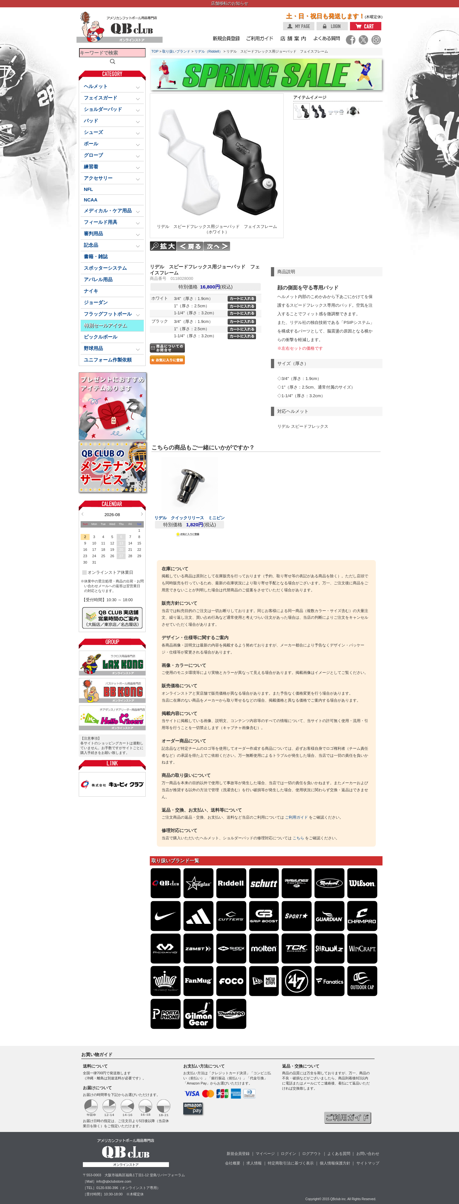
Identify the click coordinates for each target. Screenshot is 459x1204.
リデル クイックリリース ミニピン (189, 517)
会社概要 (232, 1163)
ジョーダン (96, 302)
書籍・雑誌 (96, 256)
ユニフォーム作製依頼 (108, 359)
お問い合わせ (367, 1153)
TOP (154, 51)
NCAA (91, 199)
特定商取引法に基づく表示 (291, 1163)
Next (142, 513)
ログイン (288, 1153)
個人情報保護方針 (335, 1163)
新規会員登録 (238, 1153)
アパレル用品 (98, 279)
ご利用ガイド (296, 817)
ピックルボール (100, 336)
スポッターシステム (105, 268)
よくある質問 (338, 1153)
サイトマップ (367, 1163)
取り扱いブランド (176, 51)
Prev (82, 513)
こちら (298, 838)
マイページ (265, 1153)
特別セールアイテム (105, 325)
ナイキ (91, 291)
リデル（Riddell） (208, 51)
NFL (88, 189)
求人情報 (254, 1163)
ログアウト (311, 1153)
